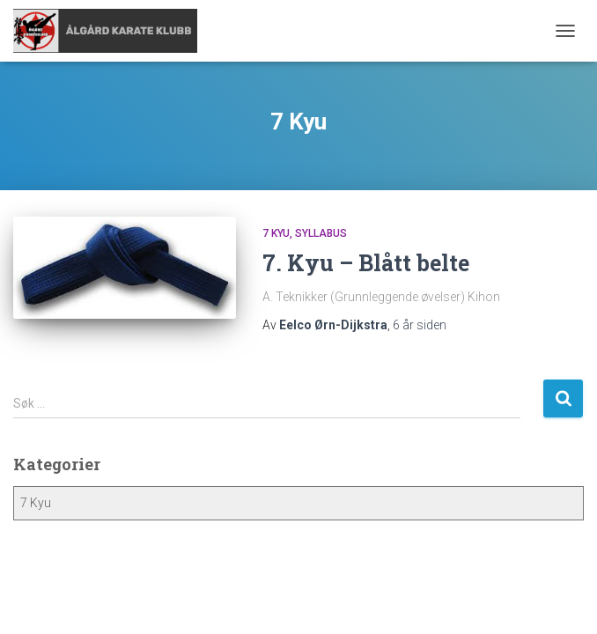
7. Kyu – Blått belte (365, 262)
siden (419, 325)
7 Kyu (276, 233)
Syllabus (321, 233)
